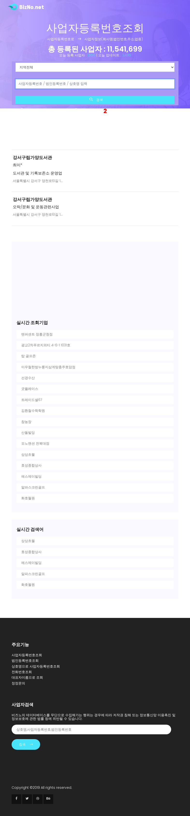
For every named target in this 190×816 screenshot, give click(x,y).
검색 (96, 99)
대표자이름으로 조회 (27, 677)
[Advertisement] (95, 133)
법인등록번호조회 (25, 660)
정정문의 (18, 683)
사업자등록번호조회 (27, 655)
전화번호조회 (22, 671)
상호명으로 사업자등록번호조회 (36, 666)
